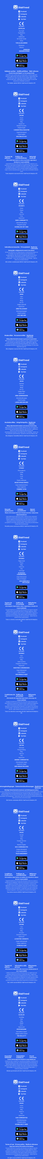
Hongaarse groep (21, 224)
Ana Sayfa (21, 31)
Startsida (21, 383)
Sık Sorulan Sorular (21, 38)
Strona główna (21, 470)
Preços (21, 563)
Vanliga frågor (21, 391)
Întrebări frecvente (21, 125)
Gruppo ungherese (21, 943)
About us (21, 1111)
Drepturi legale (21, 127)
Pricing (21, 385)
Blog (21, 35)
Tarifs (21, 837)
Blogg (21, 300)
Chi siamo (21, 932)
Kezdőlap (21, 1017)
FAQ (21, 478)
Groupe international (21, 849)
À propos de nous (21, 841)
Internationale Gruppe (21, 762)
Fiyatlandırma (21, 33)
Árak (21, 1019)
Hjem (21, 296)
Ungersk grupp (21, 400)
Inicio (21, 656)
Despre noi (21, 124)
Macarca (21, 47)
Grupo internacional (21, 577)
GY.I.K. (21, 1025)
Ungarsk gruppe (21, 313)
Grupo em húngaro (21, 579)
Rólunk (21, 1023)
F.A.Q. (21, 216)
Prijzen (21, 210)
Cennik (21, 472)
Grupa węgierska (21, 487)
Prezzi (21, 929)
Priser (21, 298)
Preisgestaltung (21, 749)
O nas (21, 476)
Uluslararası (21, 45)
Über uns (21, 753)
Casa (21, 927)
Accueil (21, 835)
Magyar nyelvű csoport (21, 1033)
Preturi (21, 120)
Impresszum (21, 1027)
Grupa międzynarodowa (21, 485)
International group (21, 1120)
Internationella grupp (21, 398)
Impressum (21, 218)
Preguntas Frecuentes (21, 663)
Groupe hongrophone (21, 851)
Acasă (21, 118)
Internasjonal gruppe (21, 311)
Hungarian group (21, 1122)
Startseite (21, 747)
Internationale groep (21, 222)
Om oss (21, 302)
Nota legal (21, 570)
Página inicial (21, 561)
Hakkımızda (21, 37)
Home (21, 208)
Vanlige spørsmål (21, 304)
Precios (21, 657)
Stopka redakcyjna (21, 480)
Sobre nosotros (22, 661)
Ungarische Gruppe (21, 764)
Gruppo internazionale (21, 941)
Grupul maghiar (21, 134)
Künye (21, 40)
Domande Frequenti (21, 934)
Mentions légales (21, 844)
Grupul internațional (21, 132)
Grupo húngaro (21, 672)
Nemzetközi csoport (21, 1031)
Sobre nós (21, 567)
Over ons (21, 214)
